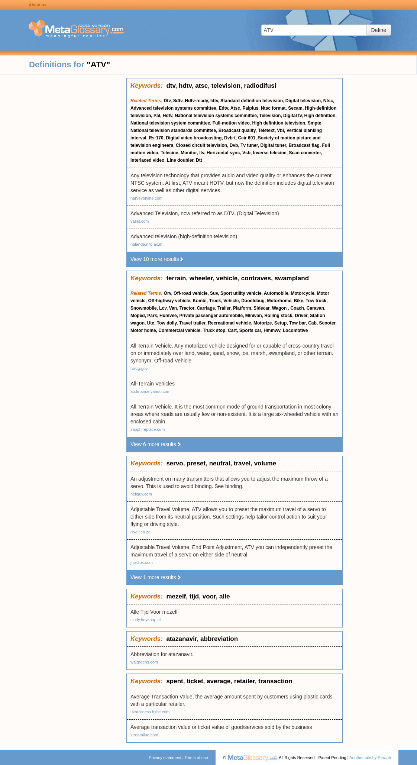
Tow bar (297, 323)
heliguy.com (141, 494)
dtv (170, 85)
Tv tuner (249, 145)
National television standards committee (173, 130)
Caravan (315, 308)
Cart (232, 330)
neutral (219, 463)
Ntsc (328, 100)
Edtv (223, 108)
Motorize (262, 323)
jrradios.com (141, 562)
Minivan (253, 315)
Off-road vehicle (190, 293)
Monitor (189, 152)
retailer (244, 681)
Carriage (206, 308)
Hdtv (167, 115)
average (218, 681)
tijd (194, 596)
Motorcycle (302, 293)
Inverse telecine (270, 152)
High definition (320, 115)
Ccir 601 (246, 138)
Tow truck (316, 300)
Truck (215, 300)
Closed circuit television (201, 145)
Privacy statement (165, 757)
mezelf (176, 596)
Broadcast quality (237, 130)
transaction (275, 681)
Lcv (163, 308)
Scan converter (305, 152)
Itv (201, 152)
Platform (242, 308)
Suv (214, 293)
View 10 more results (157, 259)
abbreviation (219, 638)
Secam (295, 108)
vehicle (227, 278)
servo (174, 463)
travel (242, 463)
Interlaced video (147, 160)
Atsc (235, 108)
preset (196, 463)
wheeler (201, 278)
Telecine (169, 152)
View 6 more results (155, 444)
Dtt (199, 160)
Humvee (168, 315)
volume (265, 463)
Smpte (314, 123)
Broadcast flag (304, 145)
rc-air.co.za (140, 532)
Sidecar (261, 308)
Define (378, 30)
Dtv (167, 100)
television (225, 85)
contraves (256, 278)
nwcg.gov (139, 368)
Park (152, 315)
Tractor (187, 308)
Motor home (143, 330)
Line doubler (180, 160)
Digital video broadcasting (194, 138)
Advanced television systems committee (173, 108)
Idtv (214, 100)
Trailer (223, 308)
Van (173, 308)
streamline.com (144, 735)
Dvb (234, 145)
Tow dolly (167, 323)
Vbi (280, 130)
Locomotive (295, 330)
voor (209, 596)
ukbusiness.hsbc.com (149, 712)
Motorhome (279, 300)
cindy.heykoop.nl (145, 619)
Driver (301, 315)
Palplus (250, 108)
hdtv (185, 85)
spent (174, 681)
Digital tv (292, 115)
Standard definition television (251, 100)
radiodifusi (260, 85)
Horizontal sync (223, 152)
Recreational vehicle (229, 323)
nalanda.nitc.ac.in (146, 244)
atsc (201, 85)
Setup (280, 323)
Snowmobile (143, 308)
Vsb (246, 152)
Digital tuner (273, 145)
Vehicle (231, 300)
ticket (195, 681)
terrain (176, 278)
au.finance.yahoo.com (150, 391)
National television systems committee (216, 115)
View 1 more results (155, 577)
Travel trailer (192, 323)
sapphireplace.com (147, 429)
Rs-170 (156, 138)
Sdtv (177, 100)
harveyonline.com (146, 198)
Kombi (199, 300)
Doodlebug (253, 300)
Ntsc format (273, 108)
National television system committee (170, 123)
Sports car (250, 330)
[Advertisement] (63, 189)
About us (37, 5)
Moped (137, 315)
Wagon (280, 308)
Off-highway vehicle (169, 300)
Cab (312, 323)
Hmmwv (272, 330)
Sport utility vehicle (241, 293)
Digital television (303, 100)
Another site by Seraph (370, 757)
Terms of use (196, 757)
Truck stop (214, 330)
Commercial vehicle (179, 330)
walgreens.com (144, 662)
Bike (298, 300)
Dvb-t (230, 138)
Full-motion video (231, 123)
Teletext (266, 130)
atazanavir (181, 638)
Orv (167, 293)
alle (224, 596)
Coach (297, 308)
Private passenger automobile (211, 315)
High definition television (278, 123)
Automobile (276, 293)
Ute (150, 323)
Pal (156, 115)
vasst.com (139, 221)
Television (270, 115)
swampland (291, 278)
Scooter (327, 323)
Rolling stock (278, 315)
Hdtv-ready (196, 100)
